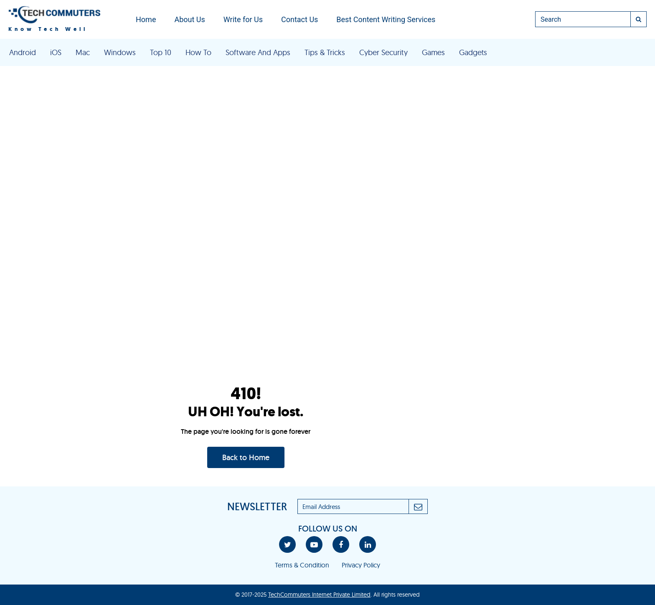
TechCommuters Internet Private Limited (319, 594)
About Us (189, 19)
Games (433, 52)
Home (146, 19)
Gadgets (473, 52)
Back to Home (245, 457)
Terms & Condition (302, 565)
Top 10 (160, 52)
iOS (55, 52)
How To (198, 52)
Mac (83, 52)
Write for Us (243, 19)
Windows (120, 52)
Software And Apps (258, 52)
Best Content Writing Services (385, 19)
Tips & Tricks (325, 52)
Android (22, 52)
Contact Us (299, 19)
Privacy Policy (361, 565)
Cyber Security (383, 52)
